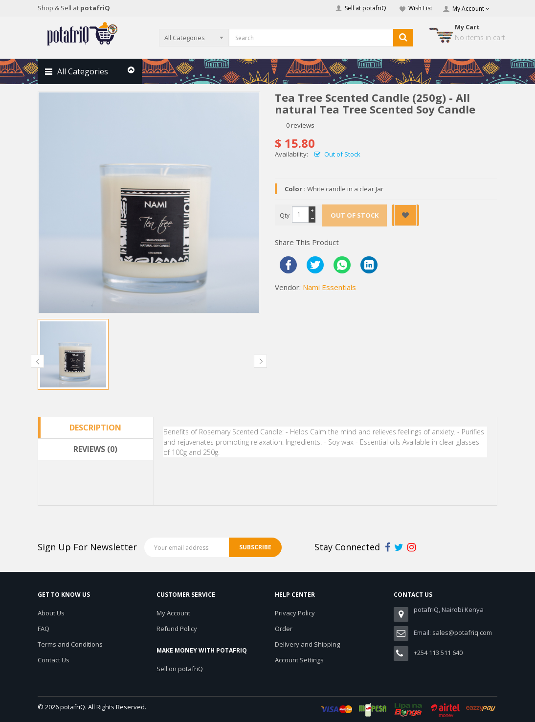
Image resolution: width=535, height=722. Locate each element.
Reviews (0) (95, 449)
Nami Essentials (329, 287)
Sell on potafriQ (179, 668)
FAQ (43, 628)
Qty (285, 215)
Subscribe (255, 547)
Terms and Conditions (70, 644)
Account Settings (299, 659)
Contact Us (53, 659)
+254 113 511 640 (438, 652)
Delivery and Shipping (307, 644)
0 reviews (300, 125)
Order (283, 628)
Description (95, 427)
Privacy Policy (295, 613)
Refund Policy (176, 628)
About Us (51, 613)
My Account (173, 613)
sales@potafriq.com (462, 632)
